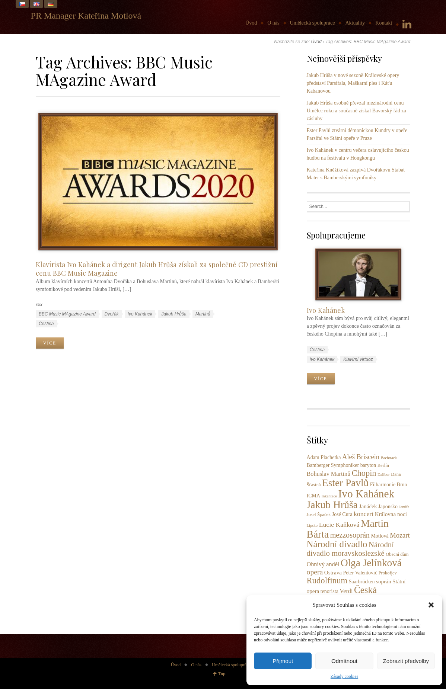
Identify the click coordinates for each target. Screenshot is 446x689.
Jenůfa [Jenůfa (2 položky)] (404, 507)
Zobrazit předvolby (406, 661)
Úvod (251, 23)
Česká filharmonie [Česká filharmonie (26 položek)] (342, 595)
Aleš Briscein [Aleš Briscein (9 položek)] (360, 457)
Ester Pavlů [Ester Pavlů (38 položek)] (345, 482)
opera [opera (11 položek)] (315, 572)
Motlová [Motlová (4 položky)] (379, 536)
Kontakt (383, 23)
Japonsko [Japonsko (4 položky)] (388, 506)
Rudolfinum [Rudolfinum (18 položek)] (327, 580)
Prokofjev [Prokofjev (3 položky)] (388, 573)
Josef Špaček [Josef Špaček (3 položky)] (319, 514)
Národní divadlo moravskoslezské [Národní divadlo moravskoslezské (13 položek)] (350, 549)
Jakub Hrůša (173, 314)
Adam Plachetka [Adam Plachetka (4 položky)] (324, 457)
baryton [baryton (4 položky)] (368, 465)
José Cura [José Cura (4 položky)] (342, 514)
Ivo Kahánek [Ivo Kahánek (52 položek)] (366, 494)
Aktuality (355, 23)
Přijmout (283, 661)
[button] (431, 605)
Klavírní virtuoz (358, 359)
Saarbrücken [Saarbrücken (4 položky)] (362, 581)
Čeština (46, 323)
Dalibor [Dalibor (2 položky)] (383, 474)
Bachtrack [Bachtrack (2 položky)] (389, 458)
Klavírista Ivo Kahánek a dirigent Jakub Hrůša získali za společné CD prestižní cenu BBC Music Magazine (157, 269)
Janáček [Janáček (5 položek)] (368, 506)
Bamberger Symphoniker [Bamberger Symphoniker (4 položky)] (333, 465)
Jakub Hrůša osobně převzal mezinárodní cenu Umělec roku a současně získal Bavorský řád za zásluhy (356, 110)
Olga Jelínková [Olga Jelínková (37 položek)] (371, 562)
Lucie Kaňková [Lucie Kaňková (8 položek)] (339, 524)
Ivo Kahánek (140, 314)
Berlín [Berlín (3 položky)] (383, 465)
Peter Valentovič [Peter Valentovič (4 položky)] (360, 573)
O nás (273, 23)
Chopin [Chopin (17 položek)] (364, 473)
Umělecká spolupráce (312, 23)
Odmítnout (344, 661)
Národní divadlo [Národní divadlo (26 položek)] (337, 544)
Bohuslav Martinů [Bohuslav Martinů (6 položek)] (329, 474)
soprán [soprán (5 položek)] (383, 581)
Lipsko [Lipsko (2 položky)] (312, 525)
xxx (39, 304)
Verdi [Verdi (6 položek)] (346, 591)
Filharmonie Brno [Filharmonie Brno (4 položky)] (388, 484)
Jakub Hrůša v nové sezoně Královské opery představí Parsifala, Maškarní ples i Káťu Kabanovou (353, 83)
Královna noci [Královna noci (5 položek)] (391, 514)
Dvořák (112, 314)
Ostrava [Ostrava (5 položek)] (333, 572)
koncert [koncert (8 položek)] (363, 513)
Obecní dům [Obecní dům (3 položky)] (397, 554)
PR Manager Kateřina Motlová (86, 15)
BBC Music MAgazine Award (67, 314)
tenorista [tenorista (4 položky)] (329, 591)
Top (222, 673)
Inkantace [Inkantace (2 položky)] (329, 496)
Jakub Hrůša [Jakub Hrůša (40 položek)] (332, 504)
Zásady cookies (344, 676)
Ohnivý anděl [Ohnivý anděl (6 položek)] (323, 564)
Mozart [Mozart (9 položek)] (400, 535)
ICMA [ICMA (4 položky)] (313, 496)
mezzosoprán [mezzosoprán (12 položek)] (350, 535)
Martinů (202, 314)
